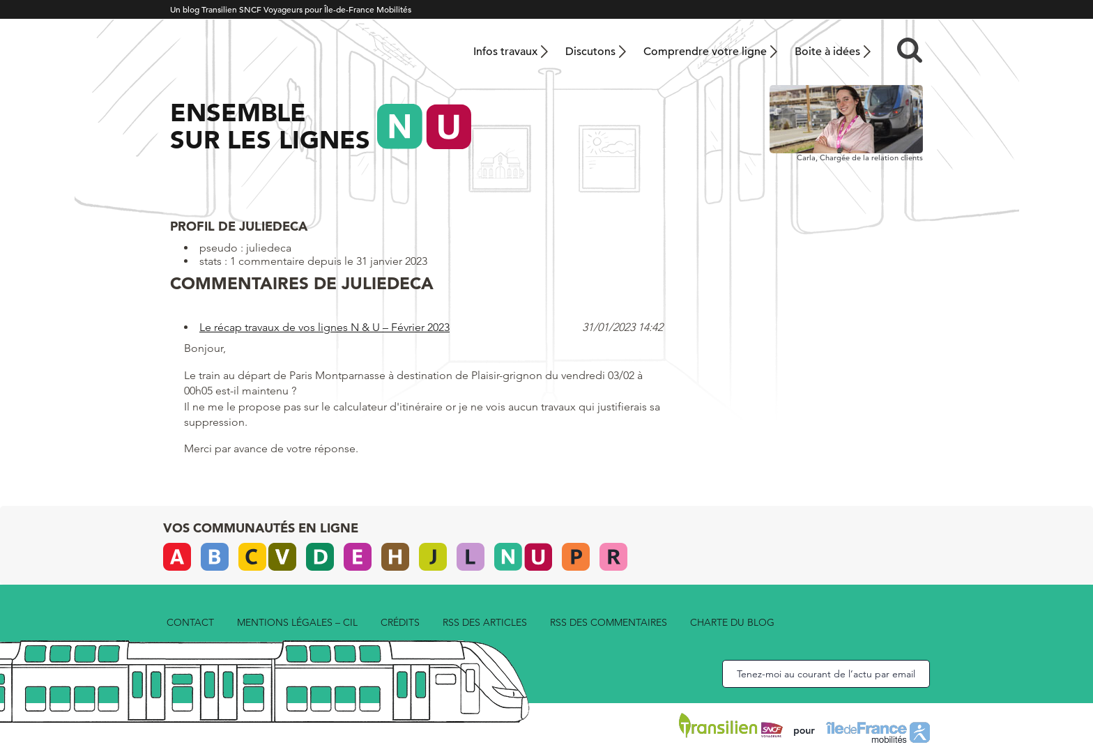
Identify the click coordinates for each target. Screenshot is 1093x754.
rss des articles (485, 622)
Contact (190, 622)
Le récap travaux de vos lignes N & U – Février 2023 (324, 327)
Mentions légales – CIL (297, 622)
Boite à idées (827, 52)
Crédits (400, 622)
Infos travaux (505, 52)
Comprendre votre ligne (705, 52)
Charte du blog (732, 622)
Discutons (590, 52)
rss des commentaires (608, 622)
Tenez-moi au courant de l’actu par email (826, 674)
